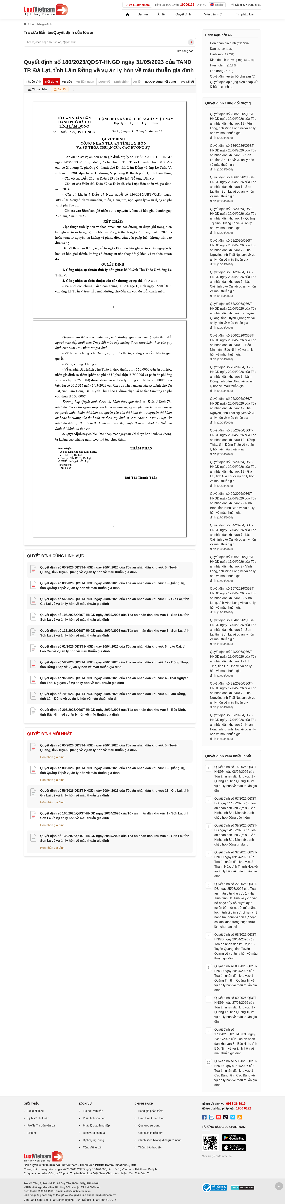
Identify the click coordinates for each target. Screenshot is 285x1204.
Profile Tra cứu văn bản (42, 1125)
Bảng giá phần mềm (150, 1110)
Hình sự (215, 54)
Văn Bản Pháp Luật (36, 1199)
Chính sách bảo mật (150, 1132)
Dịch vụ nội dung (93, 1140)
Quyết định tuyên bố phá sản (230, 76)
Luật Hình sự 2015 (104, 1199)
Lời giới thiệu (36, 1110)
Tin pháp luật (245, 14)
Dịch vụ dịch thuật (94, 1132)
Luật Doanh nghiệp (62, 1199)
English (217, 4)
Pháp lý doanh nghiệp (96, 1125)
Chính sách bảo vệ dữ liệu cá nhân (159, 1140)
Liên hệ (32, 1132)
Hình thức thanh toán (151, 1118)
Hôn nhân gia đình (52, 757)
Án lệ (161, 14)
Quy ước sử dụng (149, 1125)
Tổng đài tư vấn (92, 1147)
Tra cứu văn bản (93, 1110)
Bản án (143, 14)
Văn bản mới (213, 14)
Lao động (216, 71)
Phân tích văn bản (94, 1118)
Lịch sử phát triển (38, 1118)
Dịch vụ (201, 4)
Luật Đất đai (83, 1199)
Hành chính (218, 65)
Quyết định (183, 14)
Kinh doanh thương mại (226, 59)
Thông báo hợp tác (150, 1147)
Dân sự (215, 48)
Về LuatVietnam (137, 5)
